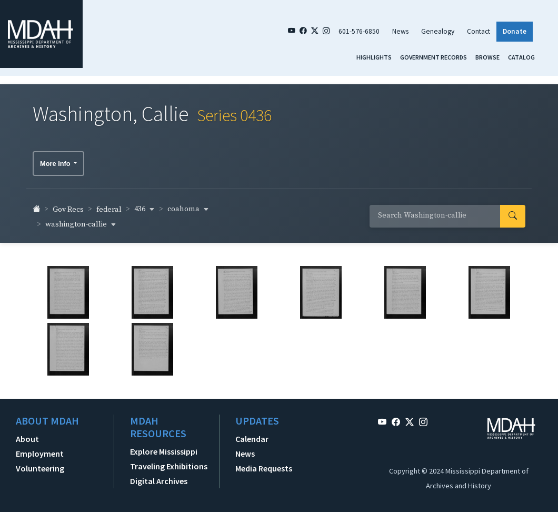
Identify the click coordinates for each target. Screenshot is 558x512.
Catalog (521, 57)
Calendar (251, 434)
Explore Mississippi (163, 446)
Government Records (433, 57)
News (400, 31)
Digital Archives (158, 476)
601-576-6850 (359, 31)
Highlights (374, 57)
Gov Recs (68, 204)
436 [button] (144, 204)
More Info (56, 158)
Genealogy (437, 31)
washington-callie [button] (80, 219)
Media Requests (263, 463)
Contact (478, 31)
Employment (40, 449)
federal (109, 204)
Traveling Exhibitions (168, 461)
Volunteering (40, 463)
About (27, 434)
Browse (487, 57)
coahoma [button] (188, 204)
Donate (514, 31)
